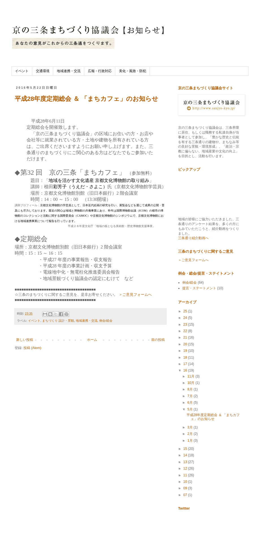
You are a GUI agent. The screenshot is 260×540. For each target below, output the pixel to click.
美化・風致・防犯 (132, 71)
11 (185, 475)
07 (185, 495)
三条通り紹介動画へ (193, 238)
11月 (191, 376)
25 (185, 311)
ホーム (92, 340)
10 (185, 482)
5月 (190, 409)
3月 (190, 427)
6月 (190, 403)
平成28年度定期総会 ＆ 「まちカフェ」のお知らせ (86, 98)
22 (185, 331)
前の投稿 (158, 340)
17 (185, 364)
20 (185, 344)
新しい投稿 (24, 340)
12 (185, 468)
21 (185, 337)
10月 (191, 383)
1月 (190, 441)
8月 (190, 389)
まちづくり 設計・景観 (58, 320)
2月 (190, 434)
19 (185, 351)
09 (185, 488)
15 (185, 449)
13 (185, 462)
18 (185, 357)
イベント (22, 71)
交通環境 (42, 71)
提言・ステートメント (199, 288)
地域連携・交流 (69, 71)
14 (185, 455)
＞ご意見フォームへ (135, 294)
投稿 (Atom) (32, 348)
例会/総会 (105, 320)
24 (185, 318)
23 (185, 324)
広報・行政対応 (100, 71)
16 (185, 370)
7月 (190, 396)
